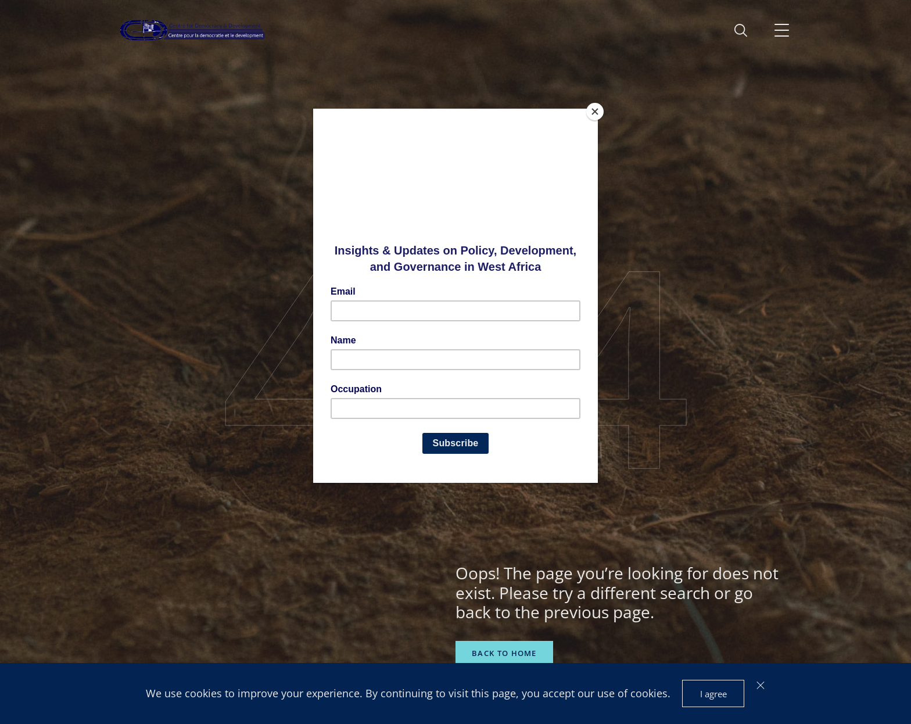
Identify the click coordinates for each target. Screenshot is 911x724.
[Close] (595, 111)
